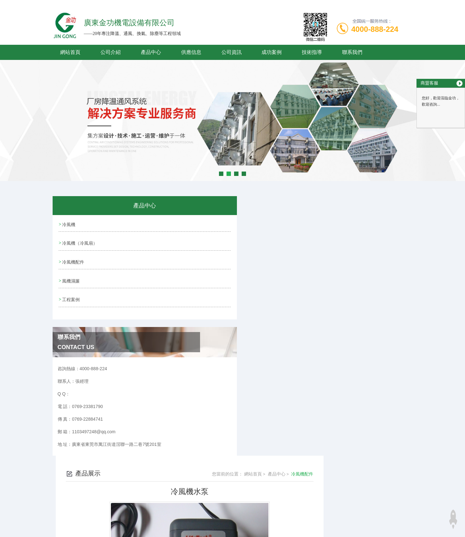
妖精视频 (9, 533)
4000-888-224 (374, 29)
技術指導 (312, 52)
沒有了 (186, 383)
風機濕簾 (71, 277)
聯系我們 (352, 52)
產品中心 (151, 52)
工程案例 (71, 295)
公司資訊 (231, 52)
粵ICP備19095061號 (276, 499)
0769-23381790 (184, 489)
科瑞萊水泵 (191, 373)
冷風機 (68, 223)
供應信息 (191, 52)
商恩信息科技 (243, 519)
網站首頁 (70, 52)
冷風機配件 (73, 259)
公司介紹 (110, 52)
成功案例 (271, 52)
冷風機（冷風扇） (79, 241)
